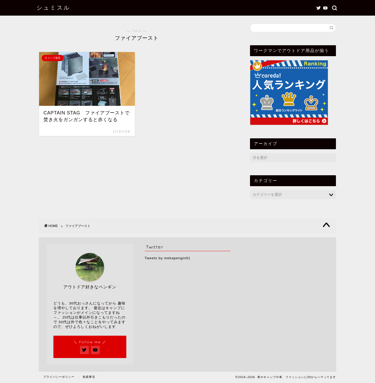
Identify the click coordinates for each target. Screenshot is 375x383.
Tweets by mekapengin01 (167, 258)
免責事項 (89, 376)
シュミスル (53, 7)
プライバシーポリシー (58, 376)
